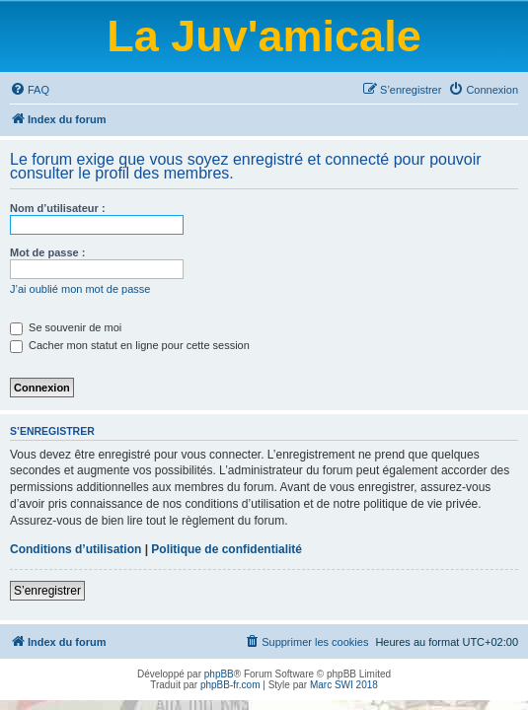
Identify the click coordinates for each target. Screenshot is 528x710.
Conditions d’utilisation (75, 549)
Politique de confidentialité (226, 549)
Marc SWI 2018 (344, 684)
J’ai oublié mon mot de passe (80, 289)
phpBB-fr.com (230, 684)
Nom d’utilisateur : (58, 208)
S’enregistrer (47, 591)
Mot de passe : (47, 252)
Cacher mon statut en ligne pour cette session (130, 345)
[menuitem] (29, 90)
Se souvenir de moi (65, 327)
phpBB (219, 674)
